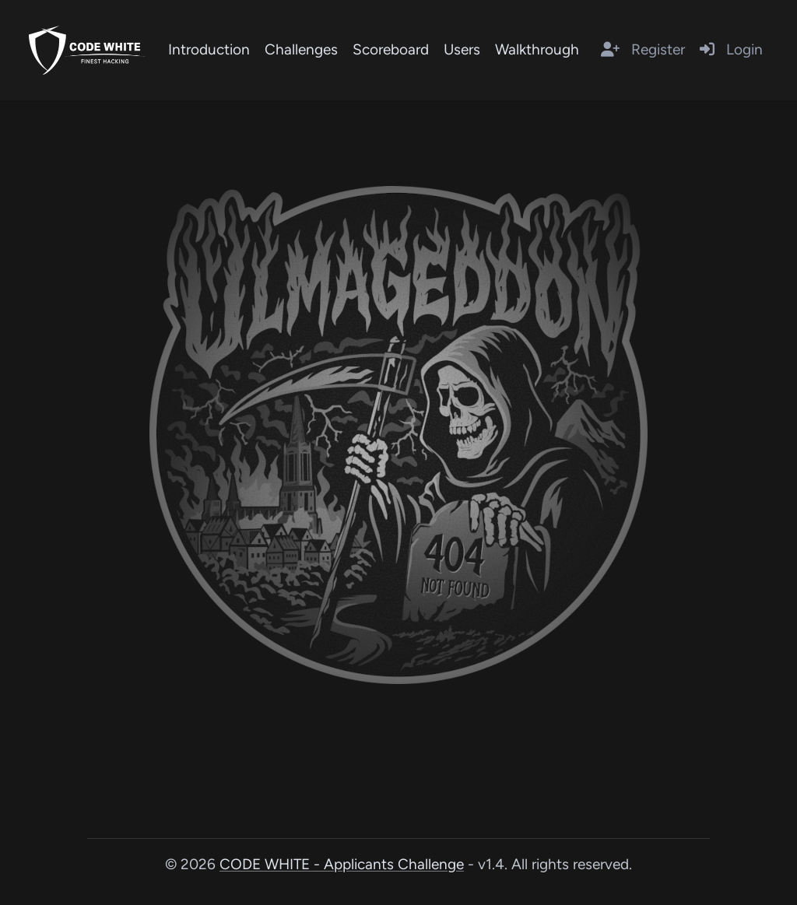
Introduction (209, 49)
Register (643, 49)
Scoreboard (391, 49)
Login (731, 49)
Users (462, 49)
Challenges (301, 49)
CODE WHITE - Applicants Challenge (341, 864)
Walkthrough (537, 49)
